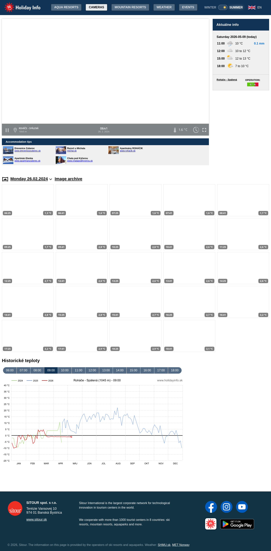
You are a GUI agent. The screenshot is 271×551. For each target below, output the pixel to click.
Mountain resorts (130, 7)
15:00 (133, 370)
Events (188, 7)
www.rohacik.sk (128, 150)
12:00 (92, 370)
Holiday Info (19, 5)
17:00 (161, 370)
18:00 (175, 370)
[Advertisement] (241, 129)
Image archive (68, 178)
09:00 (51, 370)
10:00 (65, 370)
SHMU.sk (164, 544)
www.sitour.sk (36, 519)
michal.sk (72, 150)
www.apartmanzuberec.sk (27, 160)
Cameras (96, 7)
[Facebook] (211, 507)
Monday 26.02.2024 (31, 178)
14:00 (119, 370)
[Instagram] (226, 507)
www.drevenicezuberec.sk (27, 150)
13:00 (106, 370)
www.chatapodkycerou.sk (80, 160)
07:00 (23, 370)
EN (259, 7)
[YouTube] (242, 507)
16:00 (147, 370)
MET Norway (181, 544)
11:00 (78, 370)
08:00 (37, 370)
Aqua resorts (66, 7)
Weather (164, 7)
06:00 (10, 370)
